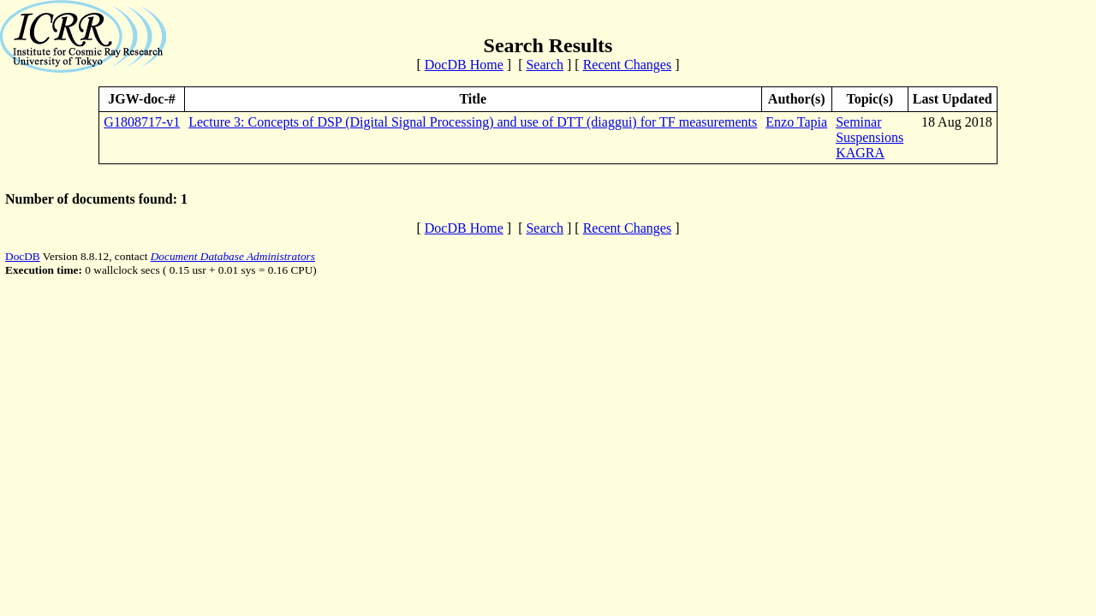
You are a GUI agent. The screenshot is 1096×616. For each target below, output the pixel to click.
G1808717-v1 (142, 122)
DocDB (22, 256)
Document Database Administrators (233, 256)
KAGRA (860, 152)
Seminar (858, 122)
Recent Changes (627, 64)
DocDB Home (464, 64)
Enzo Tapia (796, 122)
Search (544, 64)
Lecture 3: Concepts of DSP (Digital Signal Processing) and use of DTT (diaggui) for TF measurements (472, 122)
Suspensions (869, 137)
